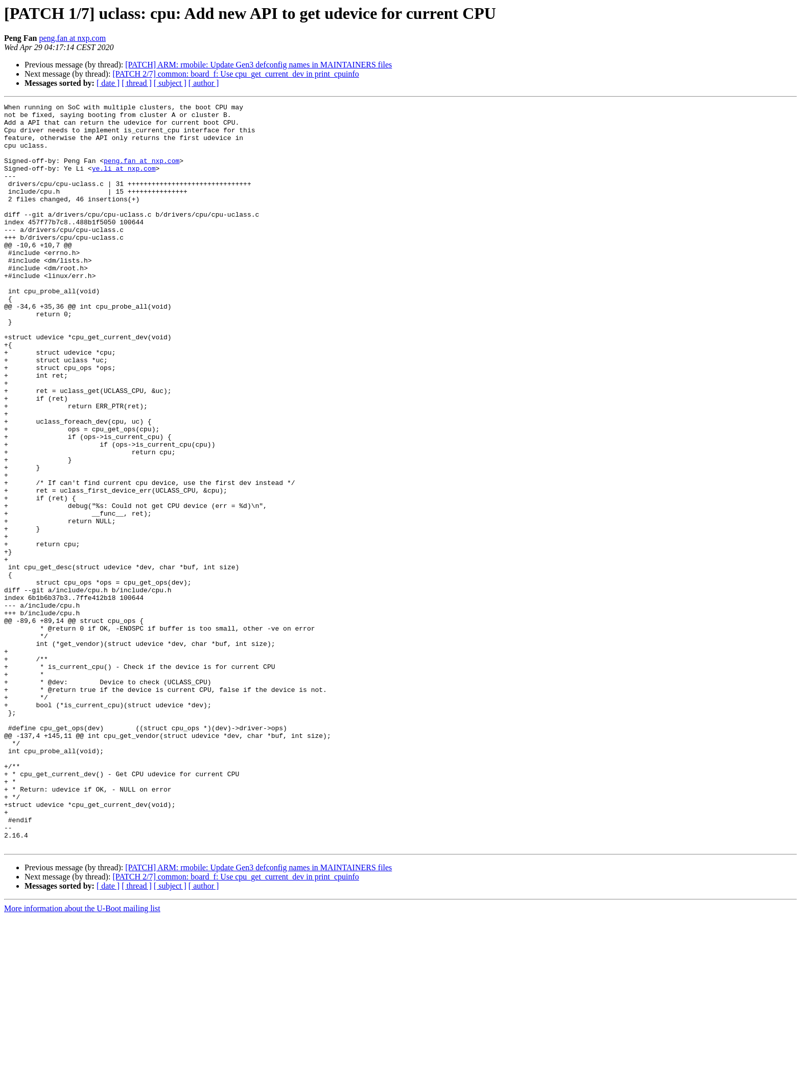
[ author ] (204, 83)
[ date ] (108, 83)
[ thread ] (137, 83)
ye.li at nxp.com (124, 182)
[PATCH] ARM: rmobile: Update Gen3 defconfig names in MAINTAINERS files (258, 64)
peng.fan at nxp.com (72, 38)
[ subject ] (170, 83)
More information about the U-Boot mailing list (82, 1057)
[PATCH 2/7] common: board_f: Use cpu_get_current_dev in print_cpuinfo (235, 73)
